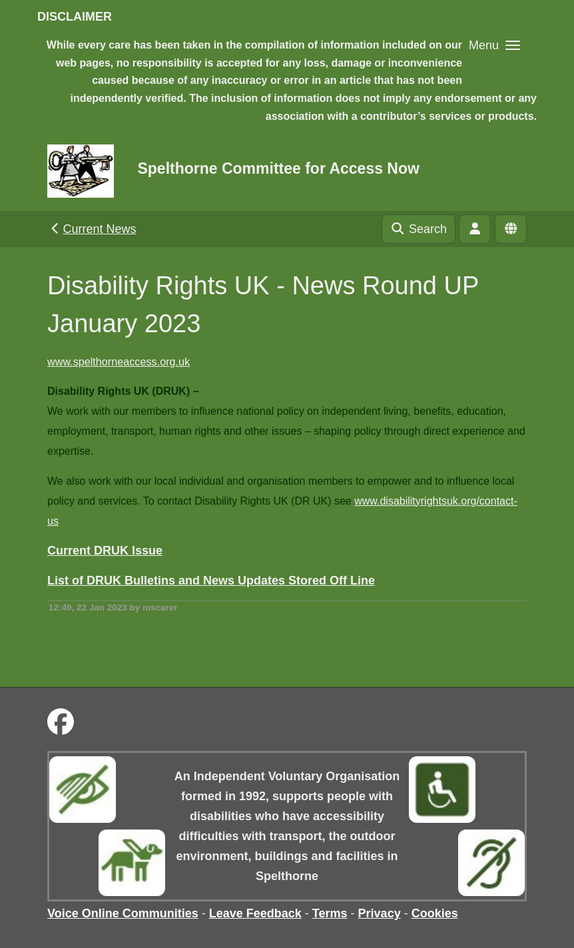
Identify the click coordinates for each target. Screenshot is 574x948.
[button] (494, 45)
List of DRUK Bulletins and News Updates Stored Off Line (211, 580)
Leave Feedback (255, 913)
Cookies (435, 913)
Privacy (379, 913)
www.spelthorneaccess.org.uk (118, 361)
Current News (92, 229)
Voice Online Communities (122, 913)
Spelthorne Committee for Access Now (278, 168)
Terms (330, 913)
